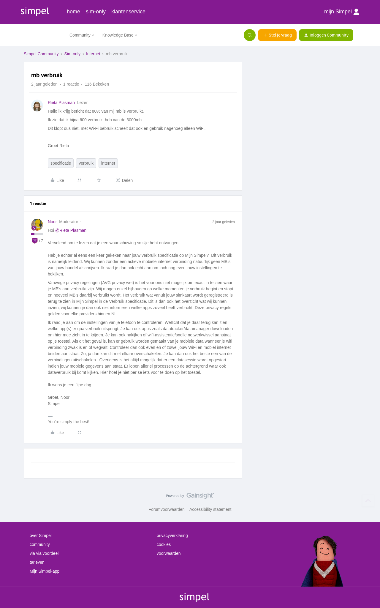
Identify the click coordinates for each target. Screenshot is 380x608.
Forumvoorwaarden (167, 509)
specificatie (60, 163)
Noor (52, 221)
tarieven (37, 562)
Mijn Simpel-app (44, 571)
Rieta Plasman (61, 102)
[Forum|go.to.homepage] (43, 35)
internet (108, 163)
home (73, 12)
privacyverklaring (172, 535)
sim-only (96, 12)
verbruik (86, 163)
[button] (277, 35)
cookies (164, 544)
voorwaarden (169, 553)
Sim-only (72, 53)
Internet (93, 53)
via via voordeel (44, 553)
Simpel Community (41, 53)
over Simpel (41, 535)
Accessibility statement (210, 509)
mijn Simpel (341, 12)
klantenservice (128, 12)
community (40, 544)
